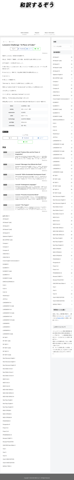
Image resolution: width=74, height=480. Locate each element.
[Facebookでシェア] (21, 48)
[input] (63, 46)
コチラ (67, 316)
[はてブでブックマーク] (29, 48)
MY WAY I (5, 131)
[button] (71, 46)
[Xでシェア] (13, 48)
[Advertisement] (37, 21)
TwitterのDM (60, 318)
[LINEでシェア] (36, 48)
